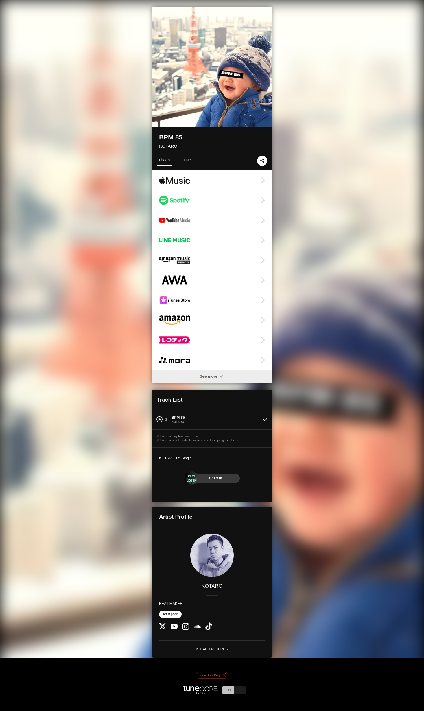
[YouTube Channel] (174, 627)
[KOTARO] (212, 555)
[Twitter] (162, 628)
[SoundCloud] (197, 626)
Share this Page (212, 675)
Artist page (170, 614)
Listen (164, 160)
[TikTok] (208, 629)
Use (187, 160)
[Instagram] (185, 629)
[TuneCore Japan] (200, 692)
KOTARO (168, 146)
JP (240, 690)
